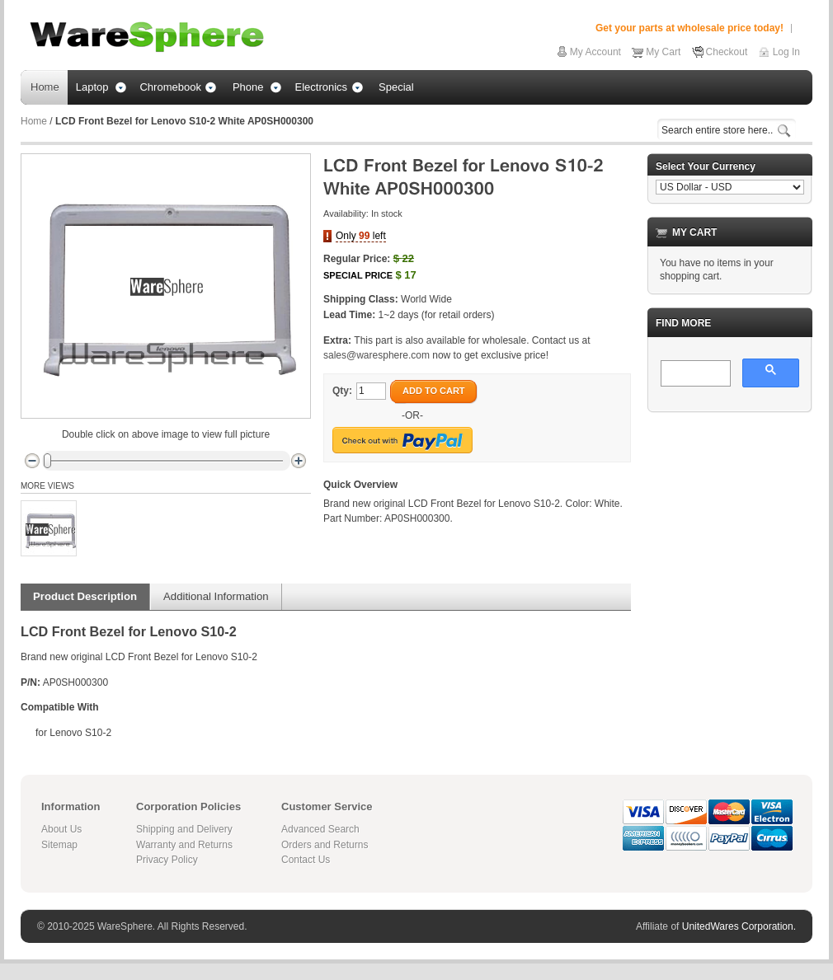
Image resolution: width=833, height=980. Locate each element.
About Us (61, 829)
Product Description (85, 596)
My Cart (663, 52)
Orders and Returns (324, 845)
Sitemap (59, 845)
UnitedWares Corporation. (739, 926)
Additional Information (216, 596)
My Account (595, 52)
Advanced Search (320, 829)
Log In (786, 52)
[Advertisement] (729, 507)
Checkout (727, 52)
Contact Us (305, 859)
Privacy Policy (167, 859)
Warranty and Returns (184, 845)
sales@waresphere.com (376, 355)
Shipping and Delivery (184, 829)
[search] (694, 374)
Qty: (342, 390)
